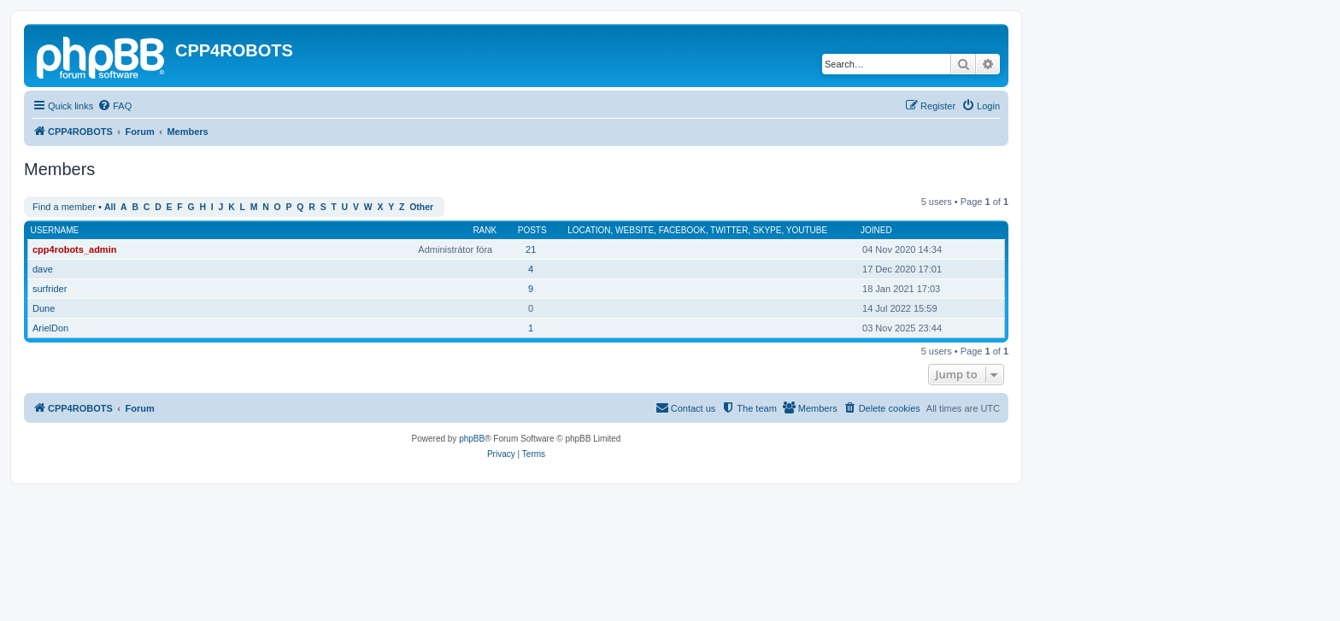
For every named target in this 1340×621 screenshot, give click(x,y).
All (109, 207)
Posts (532, 230)
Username (55, 230)
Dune (43, 308)
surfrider (49, 289)
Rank (485, 230)
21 (531, 249)
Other (421, 207)
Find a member (64, 207)
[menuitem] (114, 106)
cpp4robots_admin (74, 249)
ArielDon (50, 328)
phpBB (472, 438)
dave (42, 269)
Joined (876, 230)
